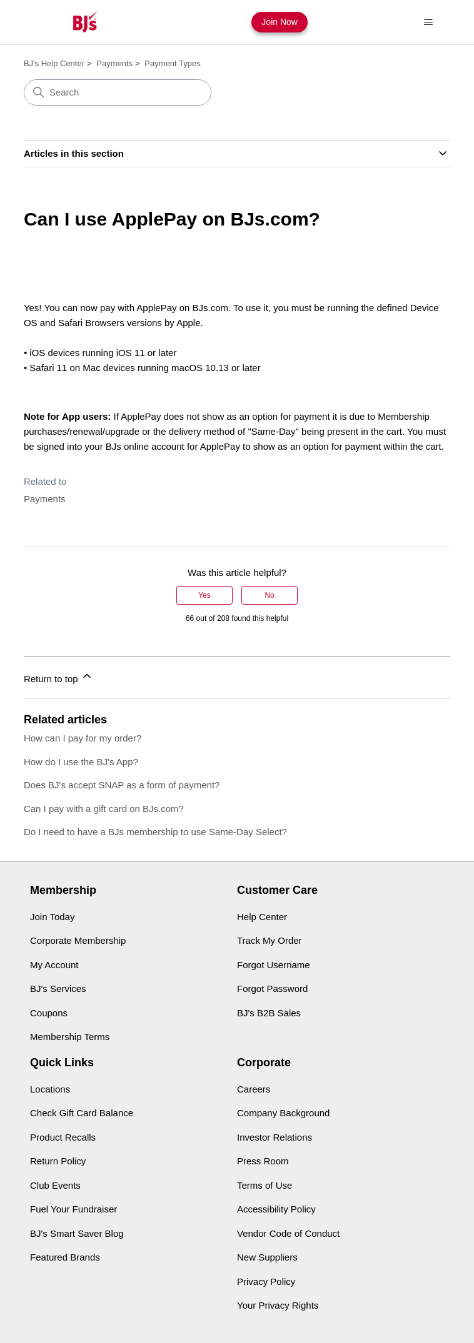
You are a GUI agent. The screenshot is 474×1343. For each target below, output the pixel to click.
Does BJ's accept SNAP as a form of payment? (122, 785)
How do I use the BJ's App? (81, 761)
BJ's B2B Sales (269, 1013)
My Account (54, 964)
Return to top (58, 677)
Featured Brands (65, 1257)
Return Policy (58, 1161)
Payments (114, 63)
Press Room (263, 1161)
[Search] (117, 92)
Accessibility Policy (276, 1209)
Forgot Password (272, 988)
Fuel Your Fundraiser (73, 1209)
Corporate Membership (78, 940)
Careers (253, 1089)
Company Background (283, 1113)
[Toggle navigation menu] (428, 22)
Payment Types (172, 63)
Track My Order (269, 940)
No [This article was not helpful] (269, 595)
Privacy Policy (266, 1281)
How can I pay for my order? (82, 738)
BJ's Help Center (54, 63)
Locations (50, 1089)
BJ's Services (58, 988)
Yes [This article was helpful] (204, 595)
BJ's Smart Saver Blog (77, 1233)
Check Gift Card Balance (81, 1113)
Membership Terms (69, 1036)
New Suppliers (267, 1257)
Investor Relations (274, 1137)
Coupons (49, 1013)
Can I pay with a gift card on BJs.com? (104, 808)
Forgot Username (273, 964)
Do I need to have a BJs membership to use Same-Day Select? (155, 831)
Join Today (52, 916)
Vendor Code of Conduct (288, 1233)
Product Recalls (63, 1137)
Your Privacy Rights (277, 1305)
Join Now (279, 22)
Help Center (262, 916)
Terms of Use (264, 1185)
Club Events (55, 1185)
